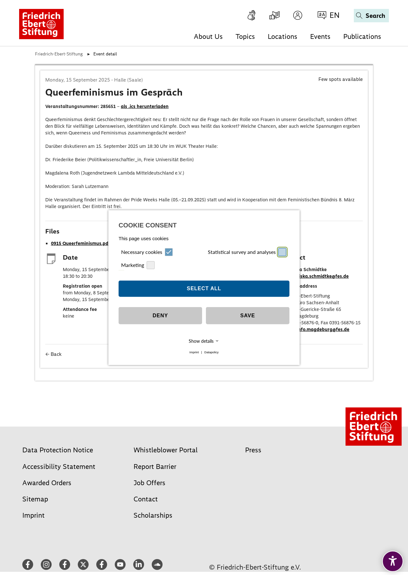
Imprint (194, 352)
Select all (204, 288)
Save (247, 315)
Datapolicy (211, 352)
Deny (160, 315)
